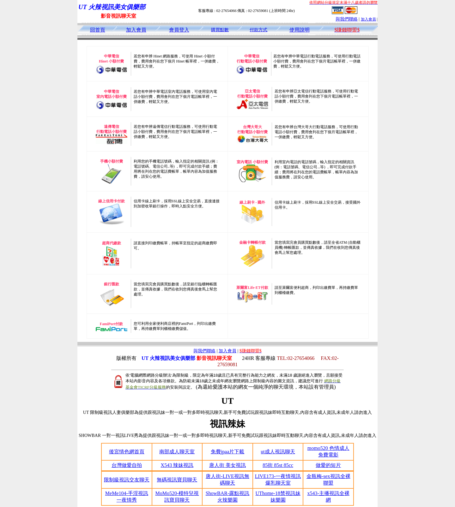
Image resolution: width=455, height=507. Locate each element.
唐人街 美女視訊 (227, 465)
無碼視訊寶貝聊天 (177, 479)
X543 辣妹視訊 (177, 465)
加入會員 (368, 19)
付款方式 (258, 29)
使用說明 (299, 30)
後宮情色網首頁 (126, 451)
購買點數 (220, 29)
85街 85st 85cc (278, 465)
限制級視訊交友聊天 (126, 479)
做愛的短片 (328, 465)
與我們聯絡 (347, 19)
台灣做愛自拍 (127, 465)
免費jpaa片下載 (228, 451)
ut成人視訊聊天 (278, 451)
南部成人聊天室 (177, 451)
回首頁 (97, 30)
